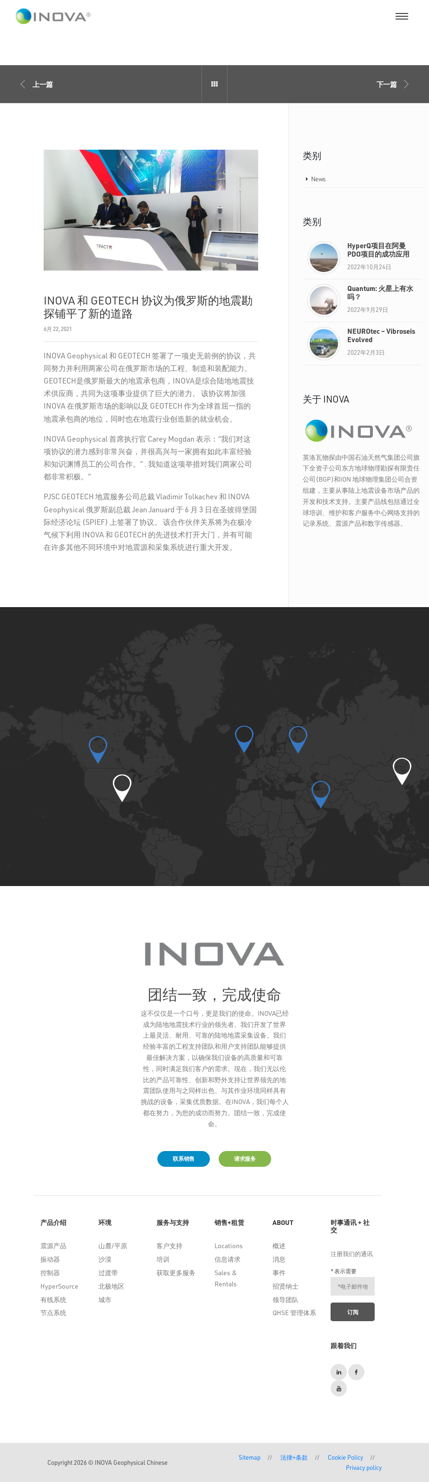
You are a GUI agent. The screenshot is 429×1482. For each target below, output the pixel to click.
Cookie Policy (345, 1457)
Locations (228, 1245)
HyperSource (59, 1286)
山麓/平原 (112, 1245)
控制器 (50, 1272)
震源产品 (53, 1245)
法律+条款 (294, 1457)
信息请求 (227, 1259)
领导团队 (286, 1299)
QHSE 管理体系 (294, 1312)
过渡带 (108, 1272)
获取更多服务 (175, 1272)
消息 (279, 1259)
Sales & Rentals (225, 1278)
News (318, 179)
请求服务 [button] (245, 1158)
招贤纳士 (286, 1286)
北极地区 (111, 1286)
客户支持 (169, 1245)
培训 (162, 1259)
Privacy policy (364, 1467)
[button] (122, 788)
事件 (279, 1272)
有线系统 (53, 1299)
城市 (104, 1299)
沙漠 (104, 1259)
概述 (279, 1245)
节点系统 (53, 1312)
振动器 (50, 1259)
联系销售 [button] (184, 1158)
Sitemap (249, 1457)
